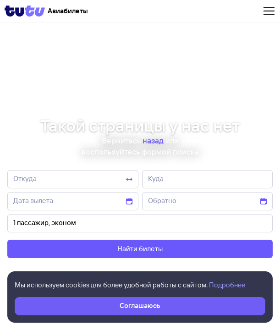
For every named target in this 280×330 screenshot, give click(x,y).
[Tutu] (25, 11)
